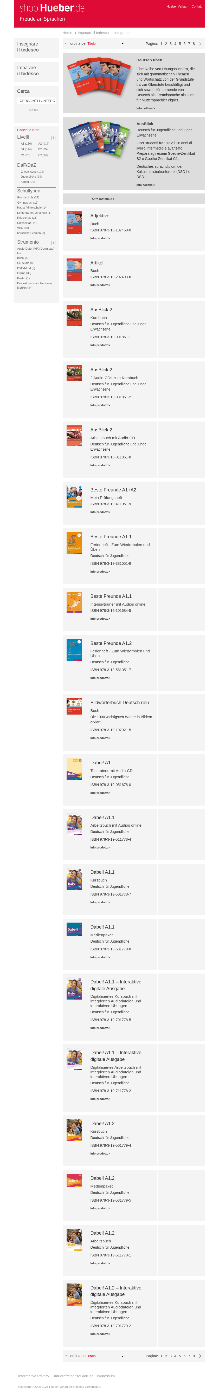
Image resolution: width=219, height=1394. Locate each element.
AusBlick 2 (101, 309)
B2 (43, 149)
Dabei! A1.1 (102, 817)
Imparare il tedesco (93, 33)
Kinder (28, 181)
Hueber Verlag (177, 6)
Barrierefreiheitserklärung (73, 1376)
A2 (43, 143)
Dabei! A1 (100, 762)
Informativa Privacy (33, 1376)
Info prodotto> (100, 238)
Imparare (28, 70)
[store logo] (52, 12)
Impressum (106, 1376)
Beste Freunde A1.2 (111, 643)
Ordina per (78, 43)
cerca (33, 110)
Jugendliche (31, 176)
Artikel (96, 262)
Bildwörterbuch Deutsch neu (119, 702)
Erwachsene (32, 171)
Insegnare (28, 47)
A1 (27, 143)
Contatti (197, 6)
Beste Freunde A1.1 (111, 536)
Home (67, 33)
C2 (43, 155)
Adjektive (99, 215)
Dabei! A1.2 (102, 1123)
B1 (26, 149)
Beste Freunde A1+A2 (113, 489)
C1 (25, 155)
